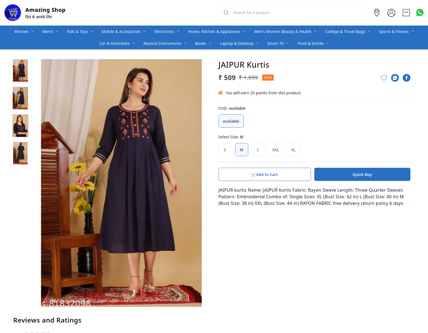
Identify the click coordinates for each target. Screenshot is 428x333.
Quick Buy (362, 174)
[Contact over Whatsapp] (420, 12)
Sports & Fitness (393, 31)
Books (200, 43)
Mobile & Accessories (121, 31)
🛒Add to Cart (264, 174)
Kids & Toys (77, 31)
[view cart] (406, 13)
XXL (275, 149)
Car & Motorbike (114, 43)
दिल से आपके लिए (38, 17)
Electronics (164, 31)
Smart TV (275, 43)
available (231, 121)
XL (293, 149)
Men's (47, 31)
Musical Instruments (162, 43)
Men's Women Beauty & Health (282, 31)
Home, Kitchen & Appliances (214, 31)
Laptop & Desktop (236, 43)
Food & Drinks (311, 43)
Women (21, 31)
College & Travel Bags (345, 31)
